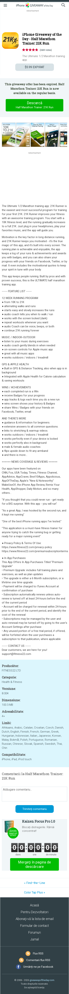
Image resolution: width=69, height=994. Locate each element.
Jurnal (34, 939)
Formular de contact (34, 926)
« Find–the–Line (34, 883)
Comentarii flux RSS (38, 960)
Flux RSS (38, 953)
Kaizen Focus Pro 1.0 (38, 821)
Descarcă (35, 105)
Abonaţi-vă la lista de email (35, 919)
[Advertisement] (34, 21)
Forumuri (34, 932)
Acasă (34, 905)
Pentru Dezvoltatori (34, 912)
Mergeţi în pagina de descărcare (34, 864)
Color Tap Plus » (34, 892)
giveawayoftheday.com (42, 980)
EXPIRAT (34, 67)
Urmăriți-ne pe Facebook (38, 966)
